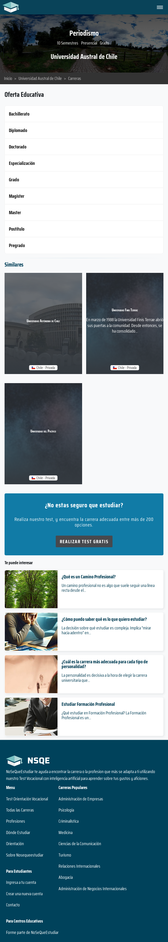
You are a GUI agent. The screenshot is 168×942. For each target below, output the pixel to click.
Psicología (66, 810)
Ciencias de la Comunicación (80, 843)
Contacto (13, 904)
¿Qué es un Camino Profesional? (89, 576)
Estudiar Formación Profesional (88, 704)
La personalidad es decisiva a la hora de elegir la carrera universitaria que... (104, 678)
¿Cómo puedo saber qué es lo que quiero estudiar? (104, 619)
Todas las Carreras (20, 810)
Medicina (65, 832)
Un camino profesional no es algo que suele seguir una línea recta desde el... (108, 588)
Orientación (15, 843)
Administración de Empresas (81, 798)
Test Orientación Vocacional (27, 798)
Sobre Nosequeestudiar (24, 855)
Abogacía (66, 877)
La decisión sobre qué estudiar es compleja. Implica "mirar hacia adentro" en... (106, 630)
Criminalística (69, 821)
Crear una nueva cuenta (24, 893)
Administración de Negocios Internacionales (93, 888)
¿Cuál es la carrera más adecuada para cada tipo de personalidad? (105, 664)
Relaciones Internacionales (79, 866)
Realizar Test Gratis (84, 541)
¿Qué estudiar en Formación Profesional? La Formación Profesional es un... (104, 715)
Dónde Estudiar (18, 832)
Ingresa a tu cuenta (21, 882)
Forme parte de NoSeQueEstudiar (32, 932)
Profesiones (15, 821)
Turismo (65, 855)
